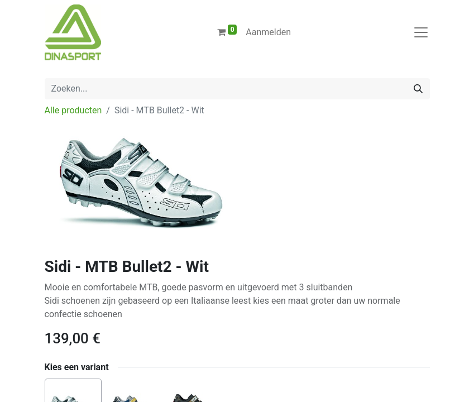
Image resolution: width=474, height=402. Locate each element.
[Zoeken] (418, 88)
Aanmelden (268, 32)
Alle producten (73, 110)
